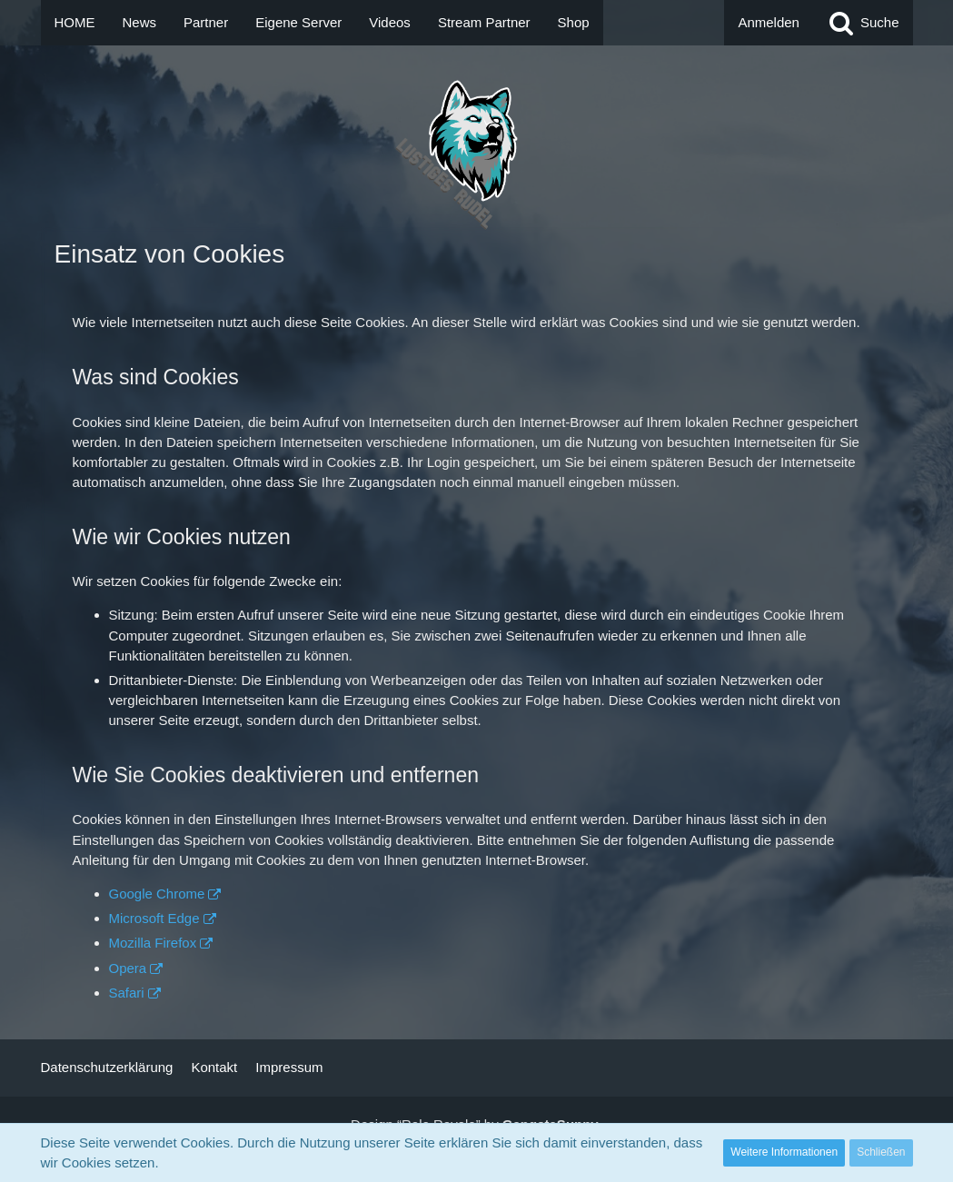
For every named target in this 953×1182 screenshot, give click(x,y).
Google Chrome (157, 893)
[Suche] (863, 22)
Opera (128, 968)
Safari (126, 992)
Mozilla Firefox (153, 942)
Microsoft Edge (154, 918)
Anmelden (768, 22)
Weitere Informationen (784, 1152)
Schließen (881, 1152)
